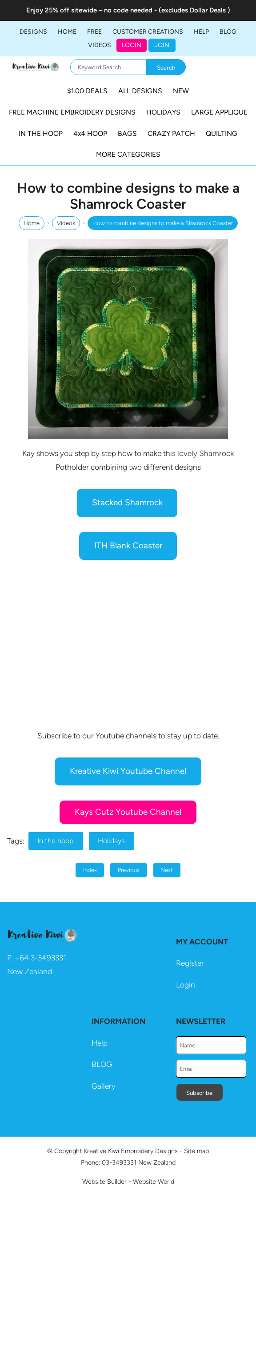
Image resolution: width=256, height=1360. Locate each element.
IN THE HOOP (41, 133)
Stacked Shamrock (127, 502)
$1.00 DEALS (87, 91)
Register (190, 963)
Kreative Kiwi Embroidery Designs (131, 1151)
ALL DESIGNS (140, 91)
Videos (99, 45)
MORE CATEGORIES (128, 154)
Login (131, 45)
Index (90, 870)
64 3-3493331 (43, 957)
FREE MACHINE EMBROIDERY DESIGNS (72, 112)
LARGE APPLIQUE (219, 112)
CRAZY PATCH (171, 133)
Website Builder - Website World (128, 1182)
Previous (129, 870)
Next (166, 870)
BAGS (127, 133)
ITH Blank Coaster (128, 545)
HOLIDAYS (163, 112)
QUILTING (221, 133)
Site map (196, 1151)
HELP (201, 32)
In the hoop (55, 841)
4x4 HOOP (90, 133)
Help (100, 1043)
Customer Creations (147, 32)
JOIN (162, 45)
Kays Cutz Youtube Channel (128, 812)
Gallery (104, 1086)
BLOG (228, 32)
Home (67, 32)
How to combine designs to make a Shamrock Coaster (162, 223)
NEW (181, 91)
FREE (94, 32)
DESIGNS (33, 32)
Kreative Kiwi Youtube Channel (128, 771)
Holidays (111, 841)
